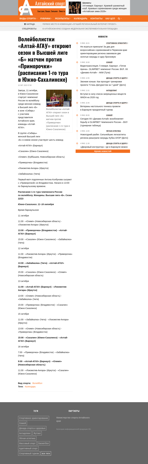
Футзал (37, 433)
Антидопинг (25, 433)
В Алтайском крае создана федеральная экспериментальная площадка (80, 29)
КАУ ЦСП (110, 18)
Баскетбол (43, 443)
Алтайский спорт (50, 3)
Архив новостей (102, 151)
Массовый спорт (27, 443)
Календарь (80, 18)
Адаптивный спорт (28, 448)
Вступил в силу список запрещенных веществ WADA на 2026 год (103, 96)
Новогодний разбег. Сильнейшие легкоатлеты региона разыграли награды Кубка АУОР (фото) (104, 136)
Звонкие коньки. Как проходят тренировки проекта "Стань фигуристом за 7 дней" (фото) (103, 83)
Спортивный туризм (29, 453)
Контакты (96, 18)
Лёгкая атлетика (27, 438)
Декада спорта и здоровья (32, 428)
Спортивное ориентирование (33, 418)
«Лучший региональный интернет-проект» (80, 24)
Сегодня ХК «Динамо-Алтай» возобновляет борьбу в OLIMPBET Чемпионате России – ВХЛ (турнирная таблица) (103, 122)
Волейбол (37, 383)
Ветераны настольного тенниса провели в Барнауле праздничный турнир (100, 108)
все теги (46, 453)
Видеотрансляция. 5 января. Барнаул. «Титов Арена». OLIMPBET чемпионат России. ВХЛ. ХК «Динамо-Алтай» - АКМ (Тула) (104, 69)
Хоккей (22, 423)
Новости (102, 37)
